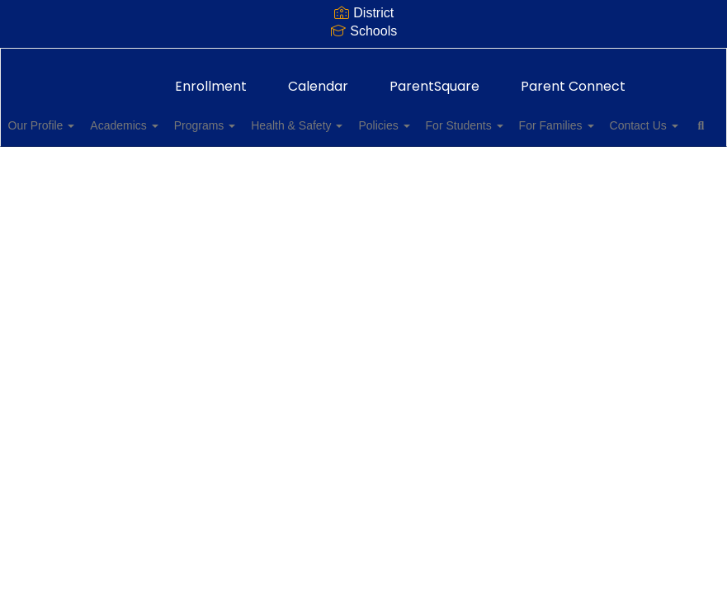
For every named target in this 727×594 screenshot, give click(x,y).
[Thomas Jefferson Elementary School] (363, 59)
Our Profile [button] (71, 117)
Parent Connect (573, 77)
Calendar (318, 77)
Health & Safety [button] (354, 117)
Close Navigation (214, 165)
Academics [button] (163, 117)
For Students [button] (539, 117)
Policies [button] (450, 117)
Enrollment (211, 77)
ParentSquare (434, 77)
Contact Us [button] (72, 158)
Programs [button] (253, 117)
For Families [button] (640, 117)
